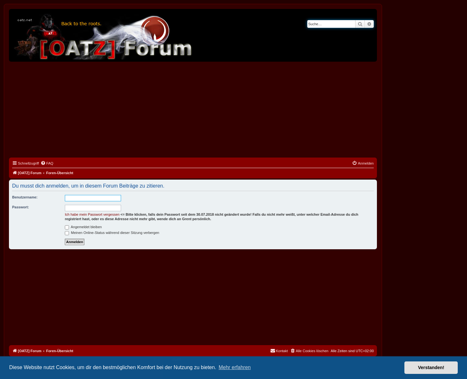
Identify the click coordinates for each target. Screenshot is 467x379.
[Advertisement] (193, 109)
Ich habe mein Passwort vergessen (92, 214)
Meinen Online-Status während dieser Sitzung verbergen (112, 233)
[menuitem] (47, 163)
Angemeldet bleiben (83, 227)
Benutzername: (24, 197)
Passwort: (20, 207)
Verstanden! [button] (431, 367)
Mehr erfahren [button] (234, 367)
